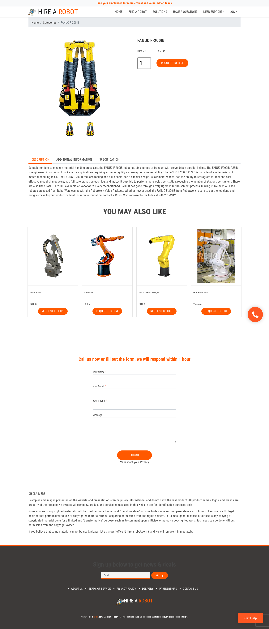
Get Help (250, 618)
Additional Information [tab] (74, 159)
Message (97, 414)
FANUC (160, 51)
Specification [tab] (109, 159)
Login (233, 12)
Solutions (160, 12)
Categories (49, 22)
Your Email (98, 386)
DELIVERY (147, 588)
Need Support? (213, 12)
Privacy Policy (126, 588)
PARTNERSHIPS (168, 588)
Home (118, 12)
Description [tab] (40, 159)
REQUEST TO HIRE (172, 63)
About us (77, 588)
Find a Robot (138, 12)
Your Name (99, 372)
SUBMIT (134, 455)
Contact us (190, 588)
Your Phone (99, 400)
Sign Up (159, 575)
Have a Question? (185, 12)
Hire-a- (53, 12)
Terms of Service (100, 588)
